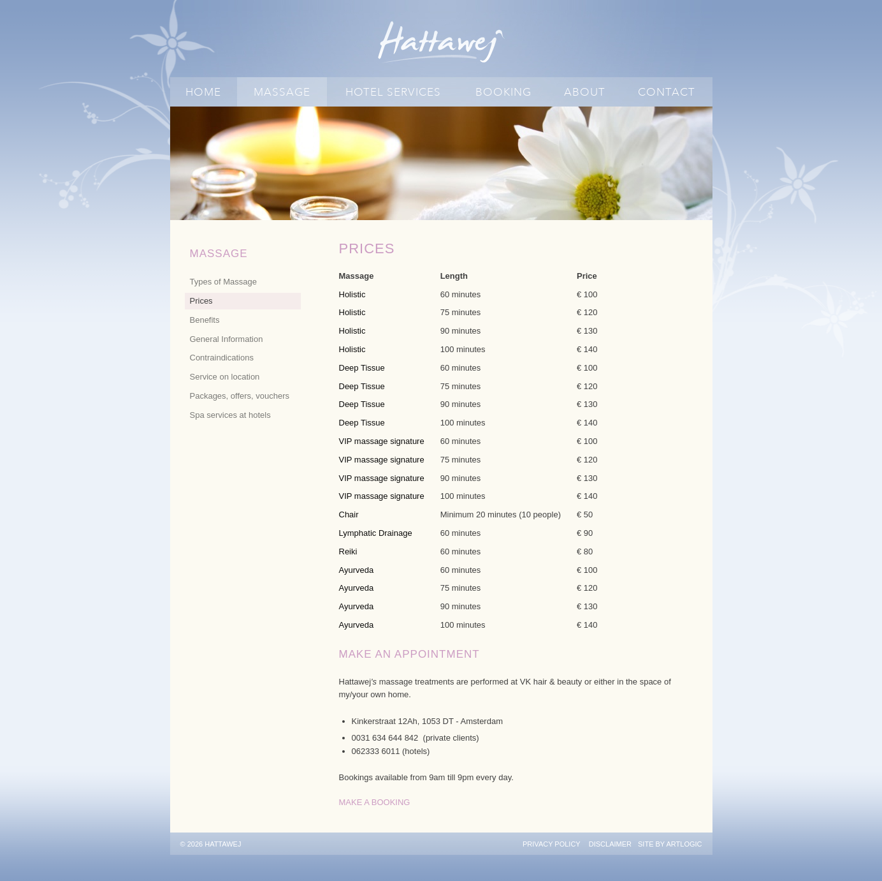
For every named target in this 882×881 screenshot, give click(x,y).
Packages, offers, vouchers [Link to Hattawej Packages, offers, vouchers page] (240, 396)
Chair (349, 514)
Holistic (352, 294)
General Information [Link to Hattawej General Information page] (226, 339)
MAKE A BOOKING (374, 802)
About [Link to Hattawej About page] (584, 92)
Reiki (348, 551)
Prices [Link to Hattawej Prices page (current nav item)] (201, 301)
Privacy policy (552, 844)
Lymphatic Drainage (375, 533)
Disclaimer (610, 844)
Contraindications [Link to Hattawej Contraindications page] (222, 357)
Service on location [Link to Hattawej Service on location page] (225, 376)
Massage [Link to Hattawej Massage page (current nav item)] (282, 92)
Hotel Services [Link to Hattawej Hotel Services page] (393, 92)
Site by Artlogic (670, 844)
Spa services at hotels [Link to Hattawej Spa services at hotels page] (230, 415)
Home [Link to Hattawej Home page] (203, 92)
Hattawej (441, 42)
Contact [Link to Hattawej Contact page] (666, 92)
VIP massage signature (381, 441)
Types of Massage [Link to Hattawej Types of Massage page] (223, 281)
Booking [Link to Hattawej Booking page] (503, 92)
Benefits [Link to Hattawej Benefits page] (205, 320)
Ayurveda (356, 570)
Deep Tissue (362, 368)
